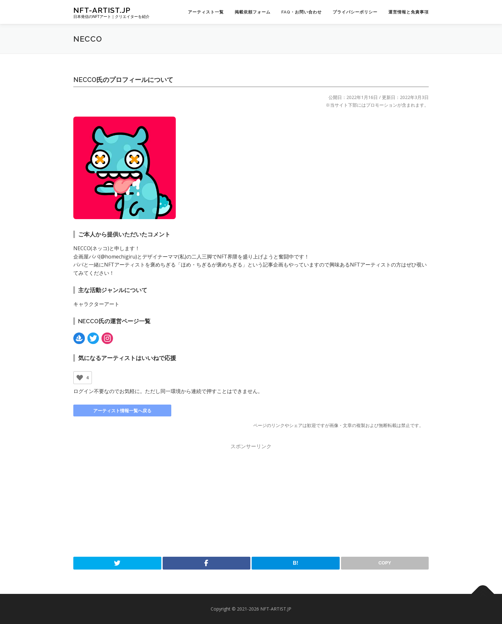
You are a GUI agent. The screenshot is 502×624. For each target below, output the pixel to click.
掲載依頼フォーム (253, 12)
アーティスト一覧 (206, 12)
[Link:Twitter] (93, 338)
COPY (384, 562)
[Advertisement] (251, 500)
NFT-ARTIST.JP (102, 9)
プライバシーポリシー (355, 12)
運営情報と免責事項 (408, 12)
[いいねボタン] (80, 377)
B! (295, 563)
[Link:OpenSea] (79, 338)
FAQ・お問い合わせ (301, 12)
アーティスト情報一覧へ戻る (122, 410)
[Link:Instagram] (107, 338)
